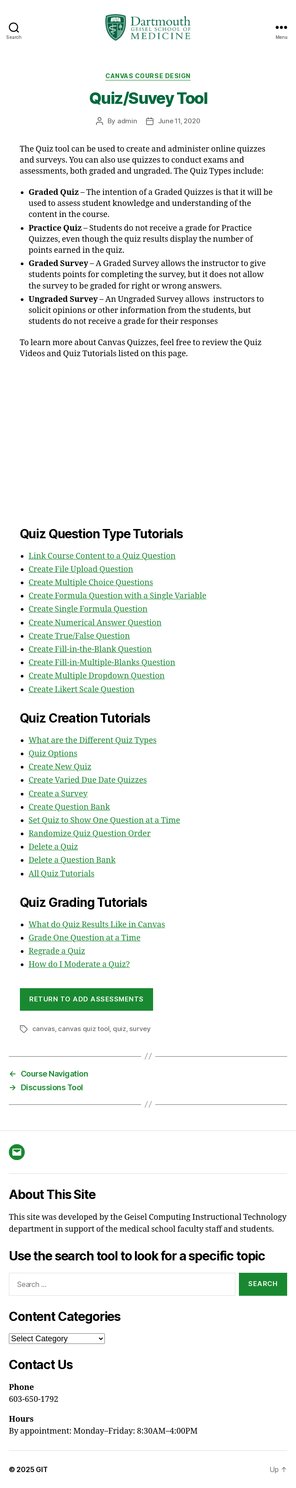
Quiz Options (53, 754)
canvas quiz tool (83, 1028)
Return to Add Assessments (86, 999)
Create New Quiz (60, 767)
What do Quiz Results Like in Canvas (97, 925)
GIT (41, 1469)
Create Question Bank (69, 807)
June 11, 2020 (179, 121)
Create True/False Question (79, 636)
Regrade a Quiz (57, 951)
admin (127, 121)
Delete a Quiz (53, 847)
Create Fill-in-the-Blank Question (90, 649)
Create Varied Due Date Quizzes (88, 780)
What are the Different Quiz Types (93, 740)
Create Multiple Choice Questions (91, 583)
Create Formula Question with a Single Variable (118, 596)
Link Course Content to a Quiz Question (102, 556)
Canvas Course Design (147, 76)
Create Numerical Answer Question (95, 623)
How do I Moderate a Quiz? (79, 964)
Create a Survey (58, 794)
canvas (43, 1028)
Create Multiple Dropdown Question (97, 676)
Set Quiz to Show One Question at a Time (105, 820)
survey (139, 1028)
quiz (119, 1028)
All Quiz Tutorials (62, 874)
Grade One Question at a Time (85, 938)
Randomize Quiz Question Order (90, 834)
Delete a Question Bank (72, 860)
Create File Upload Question (81, 569)
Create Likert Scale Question (82, 690)
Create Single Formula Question (88, 609)
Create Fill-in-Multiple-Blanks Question (102, 663)
